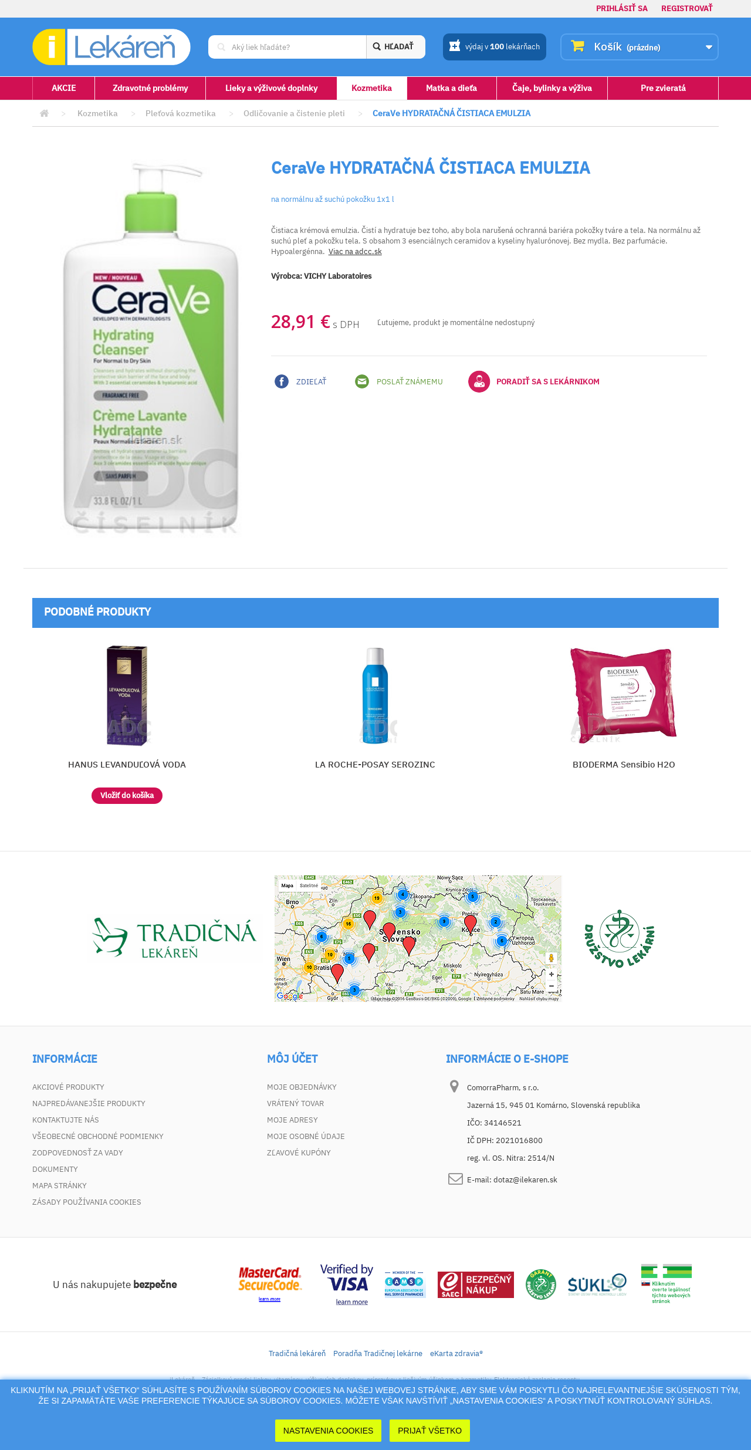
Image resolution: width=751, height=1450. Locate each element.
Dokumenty (55, 1169)
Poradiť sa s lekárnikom (534, 381)
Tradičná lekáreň (297, 1353)
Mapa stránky (59, 1186)
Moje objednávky (302, 1087)
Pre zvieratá (663, 88)
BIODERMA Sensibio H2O (624, 764)
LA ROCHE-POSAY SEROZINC (375, 764)
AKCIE (64, 88)
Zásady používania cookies (86, 1202)
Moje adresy (292, 1120)
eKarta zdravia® (456, 1353)
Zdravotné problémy (150, 88)
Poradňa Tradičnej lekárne (377, 1353)
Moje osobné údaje (306, 1136)
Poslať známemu (399, 381)
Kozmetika (371, 88)
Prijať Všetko (430, 1430)
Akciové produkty (68, 1087)
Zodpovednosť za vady (77, 1153)
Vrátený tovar (295, 1103)
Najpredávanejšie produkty (89, 1103)
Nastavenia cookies (328, 1430)
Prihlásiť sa (622, 8)
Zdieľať (300, 381)
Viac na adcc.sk (355, 251)
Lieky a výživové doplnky (271, 88)
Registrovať (687, 8)
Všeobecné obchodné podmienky (98, 1136)
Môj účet (292, 1059)
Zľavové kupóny (299, 1153)
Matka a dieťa (451, 88)
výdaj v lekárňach (494, 47)
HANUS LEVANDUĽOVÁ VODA (127, 764)
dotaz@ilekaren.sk (525, 1180)
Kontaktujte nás (65, 1120)
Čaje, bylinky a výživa (552, 88)
